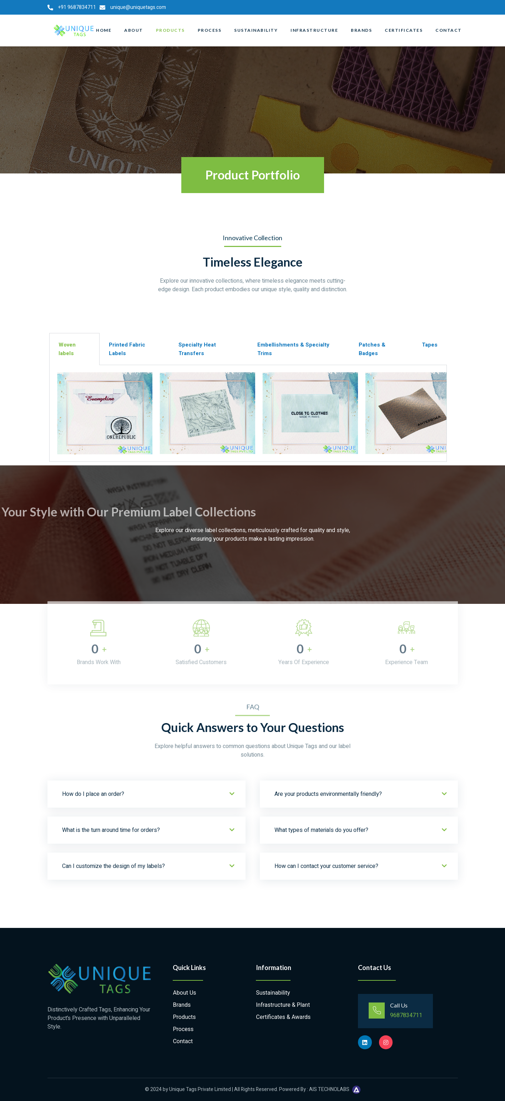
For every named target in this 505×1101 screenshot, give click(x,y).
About (133, 30)
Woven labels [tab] (67, 349)
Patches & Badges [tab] (372, 349)
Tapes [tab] (430, 345)
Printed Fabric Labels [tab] (127, 349)
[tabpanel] (248, 413)
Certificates (404, 30)
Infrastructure (314, 30)
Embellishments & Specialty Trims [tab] (293, 349)
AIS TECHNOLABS (329, 1089)
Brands (361, 30)
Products (170, 30)
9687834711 (406, 1015)
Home (103, 30)
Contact (448, 30)
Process (210, 30)
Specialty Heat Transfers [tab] (197, 349)
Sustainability (256, 30)
